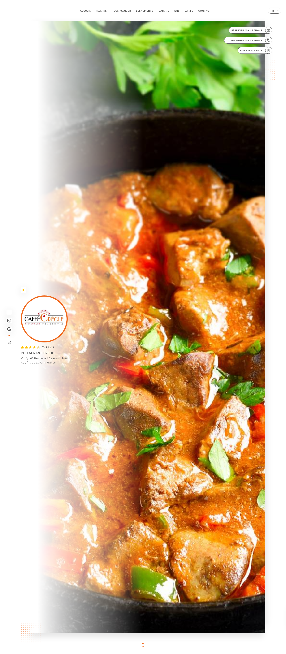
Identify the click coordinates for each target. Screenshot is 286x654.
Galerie (163, 10)
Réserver (102, 10)
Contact (204, 10)
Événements (145, 10)
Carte (189, 10)
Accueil (85, 10)
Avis (177, 10)
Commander (122, 10)
